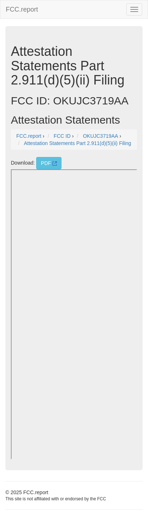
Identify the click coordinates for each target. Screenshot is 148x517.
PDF (49, 163)
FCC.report (22, 9)
